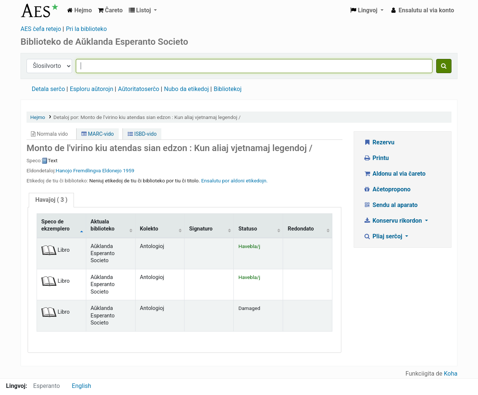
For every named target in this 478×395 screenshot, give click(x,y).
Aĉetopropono (386, 189)
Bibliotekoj (228, 89)
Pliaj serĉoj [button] (383, 236)
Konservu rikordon (393, 220)
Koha (450, 373)
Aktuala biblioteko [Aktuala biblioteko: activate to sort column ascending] (103, 225)
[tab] (51, 200)
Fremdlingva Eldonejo (97, 170)
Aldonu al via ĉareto (394, 173)
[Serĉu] (443, 66)
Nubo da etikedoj (186, 89)
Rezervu (378, 142)
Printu (376, 158)
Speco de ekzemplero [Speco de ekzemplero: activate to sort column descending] (55, 225)
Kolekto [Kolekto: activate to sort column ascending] (149, 229)
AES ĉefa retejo (41, 28)
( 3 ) (51, 199)
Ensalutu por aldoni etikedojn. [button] (234, 181)
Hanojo (64, 170)
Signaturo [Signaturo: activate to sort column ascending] (200, 229)
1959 (128, 170)
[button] (110, 10)
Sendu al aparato (390, 205)
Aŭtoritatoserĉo (138, 89)
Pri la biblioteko (86, 28)
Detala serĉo (48, 89)
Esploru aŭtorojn (91, 89)
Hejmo (37, 117)
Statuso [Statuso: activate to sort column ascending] (247, 229)
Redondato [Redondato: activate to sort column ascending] (301, 229)
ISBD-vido (142, 134)
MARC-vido (97, 134)
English (81, 385)
